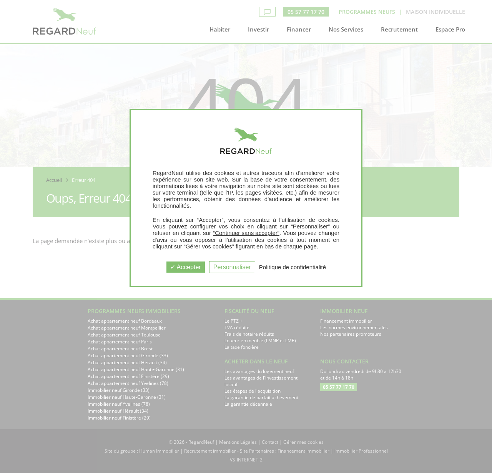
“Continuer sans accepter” (246, 233)
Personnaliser (232, 267)
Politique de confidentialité (292, 267)
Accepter (185, 267)
